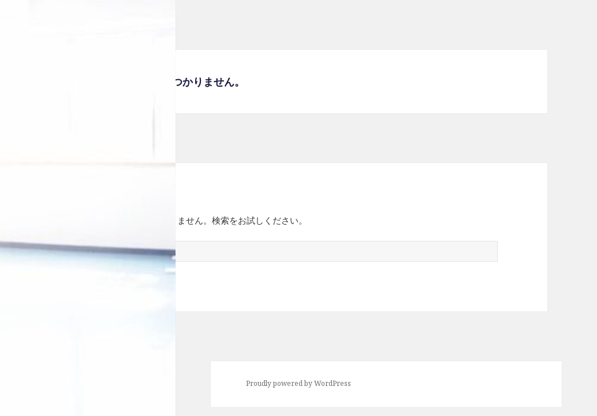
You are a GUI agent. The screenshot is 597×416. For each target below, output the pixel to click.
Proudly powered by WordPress (298, 383)
